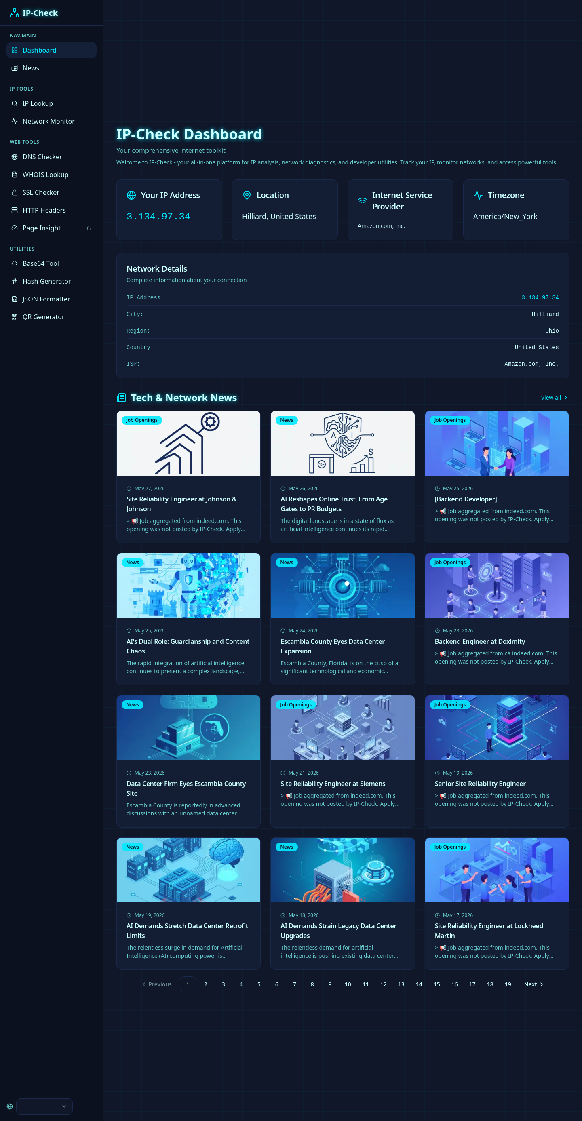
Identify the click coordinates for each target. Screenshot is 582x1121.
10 (348, 984)
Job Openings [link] (142, 420)
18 (490, 984)
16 (454, 984)
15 (437, 984)
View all (555, 397)
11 (366, 984)
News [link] (286, 420)
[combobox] (44, 1106)
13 (401, 984)
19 (508, 984)
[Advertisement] (291, 56)
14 (419, 984)
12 (383, 984)
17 (472, 984)
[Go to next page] (533, 984)
